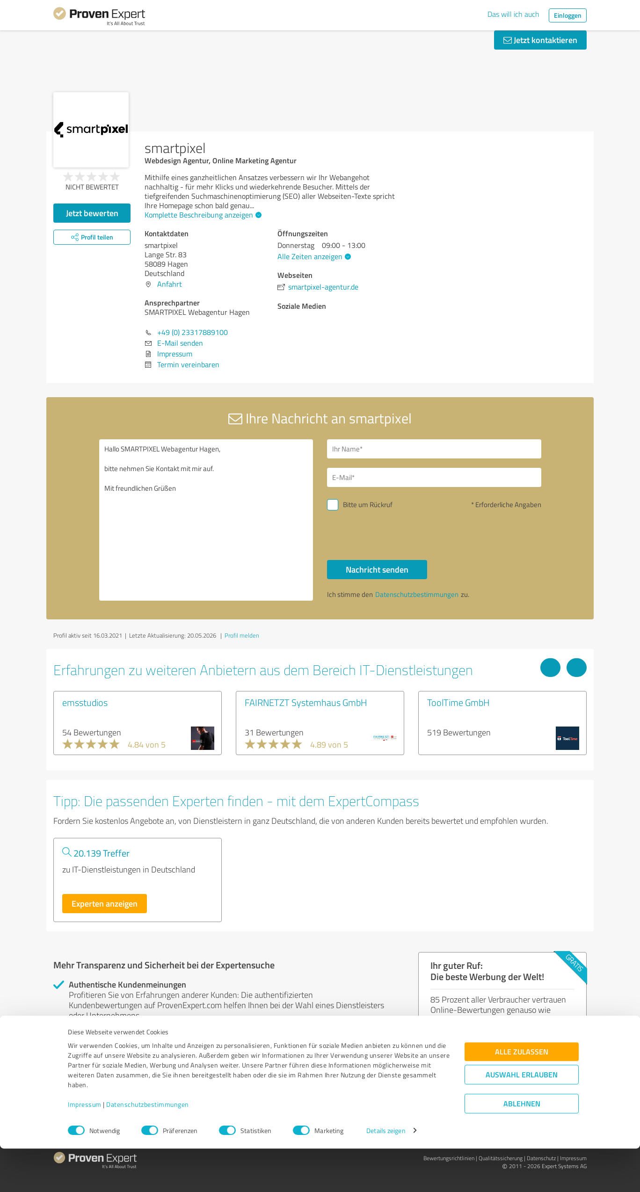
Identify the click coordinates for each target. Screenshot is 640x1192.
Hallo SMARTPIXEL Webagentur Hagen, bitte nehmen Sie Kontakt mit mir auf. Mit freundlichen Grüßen (206, 520)
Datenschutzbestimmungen (147, 1148)
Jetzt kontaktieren (540, 40)
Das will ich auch (513, 14)
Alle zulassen (521, 1095)
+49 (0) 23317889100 (192, 332)
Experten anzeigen (105, 903)
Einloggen (568, 15)
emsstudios (85, 702)
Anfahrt (169, 284)
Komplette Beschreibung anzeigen (202, 215)
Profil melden (242, 635)
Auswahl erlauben (522, 1118)
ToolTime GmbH (458, 702)
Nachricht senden (377, 569)
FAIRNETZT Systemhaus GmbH (306, 702)
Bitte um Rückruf (368, 504)
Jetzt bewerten (92, 213)
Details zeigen (385, 1174)
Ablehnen (521, 1147)
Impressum (85, 1148)
